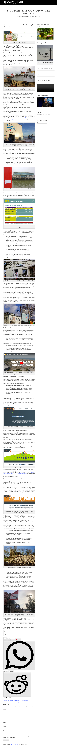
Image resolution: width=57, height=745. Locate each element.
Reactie (4, 709)
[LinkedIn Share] (12, 640)
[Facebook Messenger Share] (11, 671)
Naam (4, 722)
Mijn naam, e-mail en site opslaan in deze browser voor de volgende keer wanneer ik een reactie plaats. (18, 737)
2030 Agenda (5, 697)
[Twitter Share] (8, 639)
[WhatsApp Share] (19, 655)
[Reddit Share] (17, 684)
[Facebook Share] (5, 639)
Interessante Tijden (13, 2)
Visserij (10, 697)
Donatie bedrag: (7, 631)
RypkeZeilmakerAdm (13, 28)
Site (3, 730)
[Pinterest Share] (18, 639)
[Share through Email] (5, 671)
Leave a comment (21, 28)
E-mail (4, 726)
